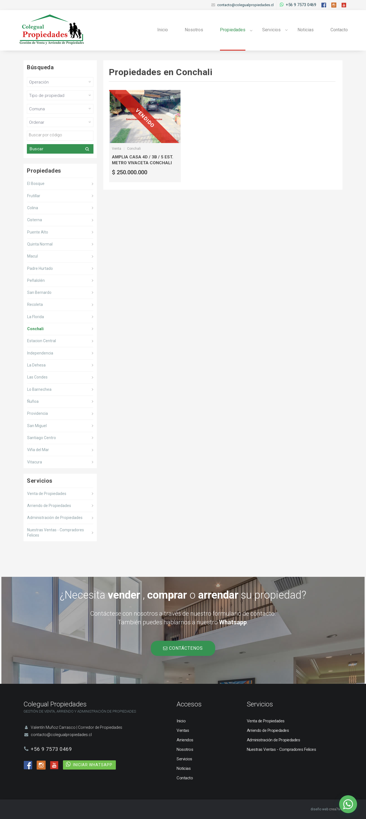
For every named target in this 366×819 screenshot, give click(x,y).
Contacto (339, 29)
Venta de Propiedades (46, 493)
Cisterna (34, 220)
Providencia (37, 413)
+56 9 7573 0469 (301, 4)
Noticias (305, 29)
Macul (32, 256)
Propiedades (232, 29)
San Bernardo (39, 292)
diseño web (319, 809)
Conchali (35, 329)
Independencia (40, 353)
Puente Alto (37, 232)
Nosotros (194, 29)
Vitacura (34, 462)
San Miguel (37, 425)
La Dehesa (36, 365)
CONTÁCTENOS (183, 648)
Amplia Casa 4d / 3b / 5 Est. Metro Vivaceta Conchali (142, 159)
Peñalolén (36, 280)
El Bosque (35, 183)
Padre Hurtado (40, 268)
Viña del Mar (38, 449)
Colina (32, 208)
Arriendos (185, 739)
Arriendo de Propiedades (49, 505)
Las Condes (37, 377)
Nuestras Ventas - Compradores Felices (55, 533)
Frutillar (33, 196)
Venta (116, 149)
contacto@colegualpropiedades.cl (245, 5)
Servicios (271, 29)
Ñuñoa (33, 401)
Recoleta (35, 304)
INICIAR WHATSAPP (92, 765)
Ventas (183, 730)
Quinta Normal (40, 244)
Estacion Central (41, 341)
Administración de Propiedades (55, 517)
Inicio (162, 29)
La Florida (35, 317)
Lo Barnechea (39, 389)
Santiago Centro (41, 437)
